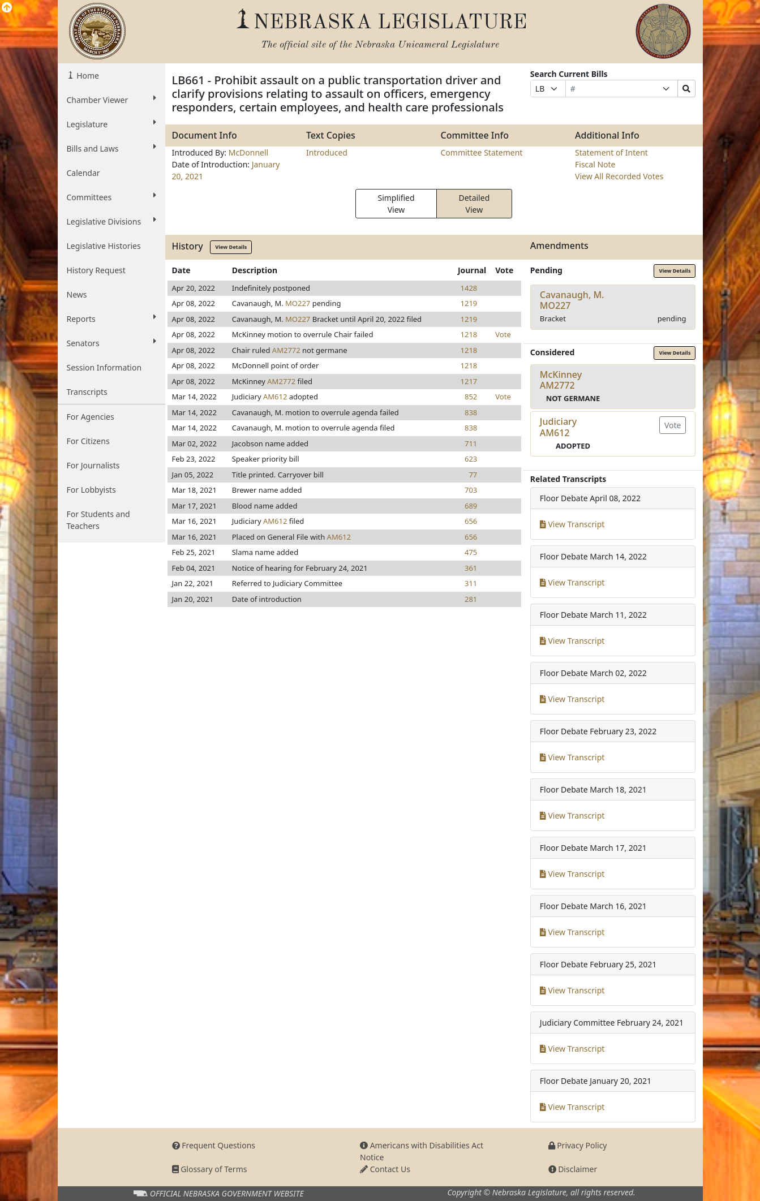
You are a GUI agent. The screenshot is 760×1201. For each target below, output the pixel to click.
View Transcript (572, 524)
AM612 (275, 396)
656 (471, 521)
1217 (469, 381)
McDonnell (249, 152)
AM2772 (286, 350)
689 (471, 506)
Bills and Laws (111, 148)
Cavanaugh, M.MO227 (572, 300)
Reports (111, 318)
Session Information (104, 367)
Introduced (326, 152)
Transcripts (87, 391)
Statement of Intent (611, 152)
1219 (469, 303)
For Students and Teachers (98, 520)
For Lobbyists (91, 489)
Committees (111, 197)
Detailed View (474, 203)
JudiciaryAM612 (558, 426)
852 (471, 396)
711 (471, 443)
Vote (502, 334)
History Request (96, 270)
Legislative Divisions (111, 221)
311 (471, 583)
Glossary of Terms (209, 1169)
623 (471, 459)
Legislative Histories (104, 245)
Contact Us (385, 1169)
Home (87, 75)
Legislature (111, 124)
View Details (231, 247)
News (77, 294)
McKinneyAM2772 (561, 379)
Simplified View (395, 203)
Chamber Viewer (111, 99)
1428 (469, 288)
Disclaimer (573, 1169)
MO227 (297, 303)
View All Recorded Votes (619, 176)
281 (471, 599)
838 (471, 412)
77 (473, 475)
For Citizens (88, 441)
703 (471, 490)
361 (471, 568)
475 (471, 552)
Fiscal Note (595, 164)
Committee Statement (482, 152)
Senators (111, 342)
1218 (469, 334)
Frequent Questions (214, 1145)
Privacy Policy (577, 1145)
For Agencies (90, 416)
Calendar (83, 172)
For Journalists (93, 465)
